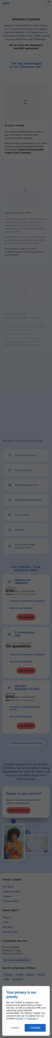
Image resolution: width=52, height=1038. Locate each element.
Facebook (31, 1018)
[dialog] (26, 1011)
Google (19, 1018)
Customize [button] (15, 1028)
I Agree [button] (35, 1027)
